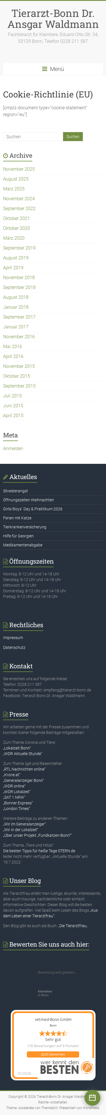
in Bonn (45, 993)
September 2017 (19, 317)
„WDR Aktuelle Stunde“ (22, 753)
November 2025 (19, 169)
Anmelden (13, 448)
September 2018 (19, 287)
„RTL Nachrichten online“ (24, 769)
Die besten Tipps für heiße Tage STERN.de (39, 851)
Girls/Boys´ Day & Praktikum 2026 (32, 509)
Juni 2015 (13, 405)
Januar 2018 (16, 307)
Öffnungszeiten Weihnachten (28, 500)
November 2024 (19, 198)
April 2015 (13, 415)
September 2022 (19, 208)
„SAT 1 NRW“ (14, 797)
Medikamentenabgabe (22, 545)
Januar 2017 (16, 327)
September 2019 (19, 248)
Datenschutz (14, 647)
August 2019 (16, 258)
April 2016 (13, 356)
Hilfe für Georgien (18, 536)
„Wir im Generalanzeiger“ (24, 824)
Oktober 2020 (16, 228)
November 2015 (19, 366)
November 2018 (19, 277)
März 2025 (14, 189)
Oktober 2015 (16, 376)
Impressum (13, 637)
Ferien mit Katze (17, 518)
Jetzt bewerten (53, 1054)
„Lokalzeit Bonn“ (17, 748)
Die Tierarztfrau (72, 925)
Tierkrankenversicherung (24, 527)
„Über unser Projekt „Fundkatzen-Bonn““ (37, 835)
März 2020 (14, 238)
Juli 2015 (12, 396)
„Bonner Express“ (18, 803)
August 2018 (16, 297)
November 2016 (19, 336)
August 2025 (16, 179)
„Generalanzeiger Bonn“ (23, 780)
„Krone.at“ (11, 775)
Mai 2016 (12, 346)
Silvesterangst (15, 491)
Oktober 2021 (16, 218)
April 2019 (13, 267)
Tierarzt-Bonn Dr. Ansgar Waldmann (53, 18)
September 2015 (19, 386)
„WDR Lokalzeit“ (17, 791)
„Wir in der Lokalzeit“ (20, 829)
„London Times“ (16, 808)
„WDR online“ (14, 786)
